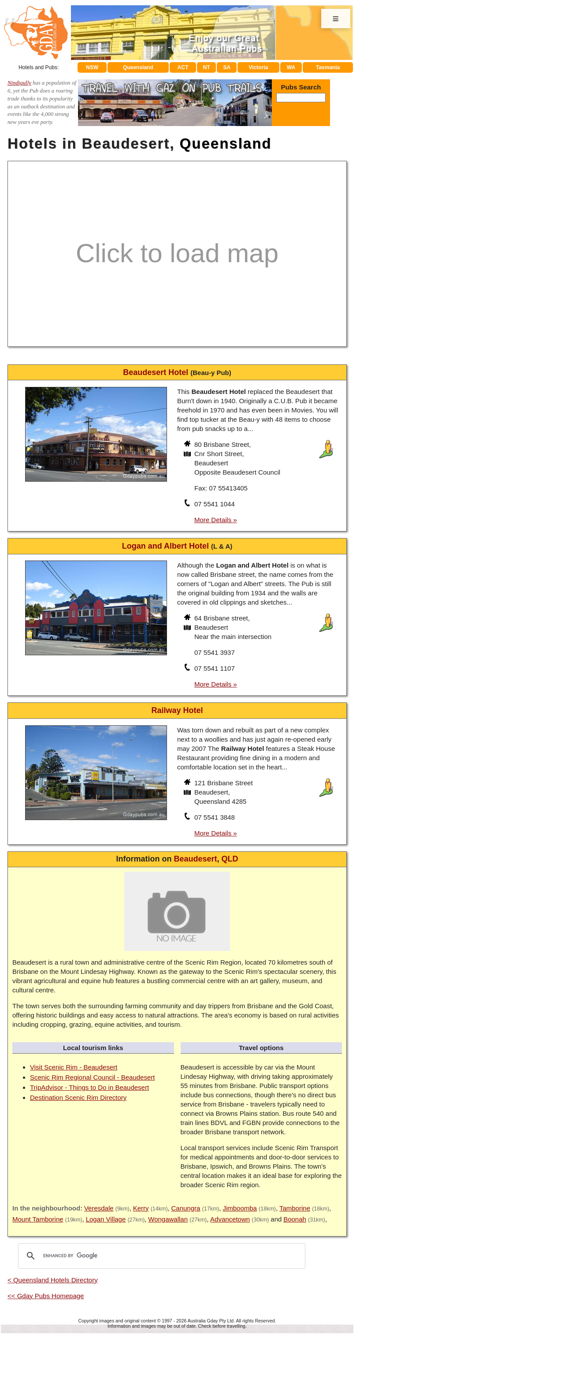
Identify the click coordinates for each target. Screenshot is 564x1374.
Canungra (185, 1208)
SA (227, 67)
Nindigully (19, 83)
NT (206, 67)
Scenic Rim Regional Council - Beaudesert (92, 1077)
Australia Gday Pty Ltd (211, 1320)
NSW (92, 67)
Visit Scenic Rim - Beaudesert (73, 1067)
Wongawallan (168, 1219)
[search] (160, 1256)
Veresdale (99, 1208)
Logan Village (106, 1219)
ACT (183, 67)
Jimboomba (240, 1208)
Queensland (138, 67)
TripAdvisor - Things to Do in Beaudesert (89, 1087)
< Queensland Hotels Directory (52, 1280)
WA (291, 67)
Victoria (258, 67)
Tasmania (328, 67)
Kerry (141, 1208)
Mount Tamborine (37, 1219)
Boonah (294, 1219)
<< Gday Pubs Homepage (45, 1296)
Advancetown (230, 1219)
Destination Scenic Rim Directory (78, 1097)
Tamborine (294, 1208)
